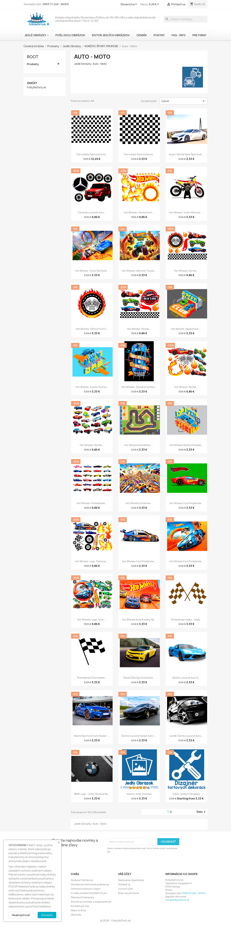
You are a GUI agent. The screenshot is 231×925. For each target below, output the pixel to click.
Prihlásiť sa (124, 884)
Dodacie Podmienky (82, 880)
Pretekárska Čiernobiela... (91, 677)
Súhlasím (47, 915)
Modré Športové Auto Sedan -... (92, 735)
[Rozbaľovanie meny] (154, 4)
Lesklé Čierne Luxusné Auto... (186, 735)
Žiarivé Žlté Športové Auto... (139, 677)
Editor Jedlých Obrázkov (186, 793)
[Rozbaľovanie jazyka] (129, 4)
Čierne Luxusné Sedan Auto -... (139, 735)
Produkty (33, 64)
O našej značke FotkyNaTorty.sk (89, 893)
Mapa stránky (78, 910)
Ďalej (201, 812)
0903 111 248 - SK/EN (55, 4)
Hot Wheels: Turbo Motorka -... (186, 212)
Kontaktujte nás (80, 906)
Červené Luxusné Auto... (92, 212)
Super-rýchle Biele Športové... (186, 154)
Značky (32, 83)
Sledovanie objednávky (131, 880)
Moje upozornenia (128, 893)
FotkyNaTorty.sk (36, 87)
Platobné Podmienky (82, 897)
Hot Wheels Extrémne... (139, 503)
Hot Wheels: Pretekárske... (92, 503)
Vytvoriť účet (125, 888)
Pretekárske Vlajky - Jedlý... (186, 619)
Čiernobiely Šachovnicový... (91, 154)
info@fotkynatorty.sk (177, 899)
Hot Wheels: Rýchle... (186, 270)
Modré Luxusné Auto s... (186, 677)
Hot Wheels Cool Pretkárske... (186, 503)
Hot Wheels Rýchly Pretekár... (186, 445)
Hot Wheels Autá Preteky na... (139, 619)
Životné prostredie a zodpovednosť (91, 901)
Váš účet (124, 874)
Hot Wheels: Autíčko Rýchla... (91, 387)
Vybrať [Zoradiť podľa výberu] (183, 101)
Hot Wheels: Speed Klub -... (186, 328)
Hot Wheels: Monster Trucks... (139, 270)
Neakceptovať (21, 915)
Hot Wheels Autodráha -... (139, 445)
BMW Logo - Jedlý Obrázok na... (92, 793)
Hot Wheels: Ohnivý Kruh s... (92, 328)
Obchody (76, 914)
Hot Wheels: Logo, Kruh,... (91, 619)
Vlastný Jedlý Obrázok (139, 793)
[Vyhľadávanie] (185, 19)
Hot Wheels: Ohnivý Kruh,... (139, 212)
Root (32, 57)
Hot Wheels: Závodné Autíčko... (139, 387)
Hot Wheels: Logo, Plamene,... (92, 561)
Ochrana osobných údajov (86, 888)
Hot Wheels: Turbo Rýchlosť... (92, 270)
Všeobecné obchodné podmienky (90, 884)
